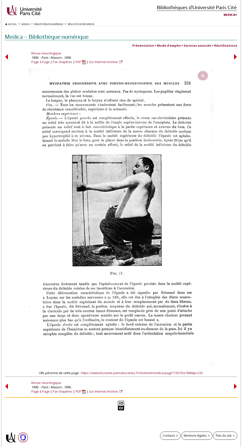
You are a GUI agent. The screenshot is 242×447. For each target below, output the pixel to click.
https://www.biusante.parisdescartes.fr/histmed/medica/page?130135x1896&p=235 (142, 373)
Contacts (169, 435)
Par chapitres (62, 62)
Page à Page (40, 62)
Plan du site (224, 435)
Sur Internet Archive (104, 62)
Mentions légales (195, 435)
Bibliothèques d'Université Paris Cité (197, 7)
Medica (229, 15)
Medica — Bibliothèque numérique (46, 36)
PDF (80, 62)
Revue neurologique (46, 53)
